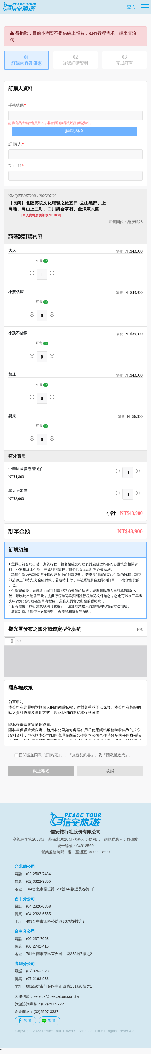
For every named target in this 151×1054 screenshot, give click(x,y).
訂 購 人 (15, 144)
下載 (138, 629)
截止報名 (41, 770)
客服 (24, 1020)
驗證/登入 (74, 131)
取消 (110, 770)
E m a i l (14, 166)
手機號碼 (16, 105)
